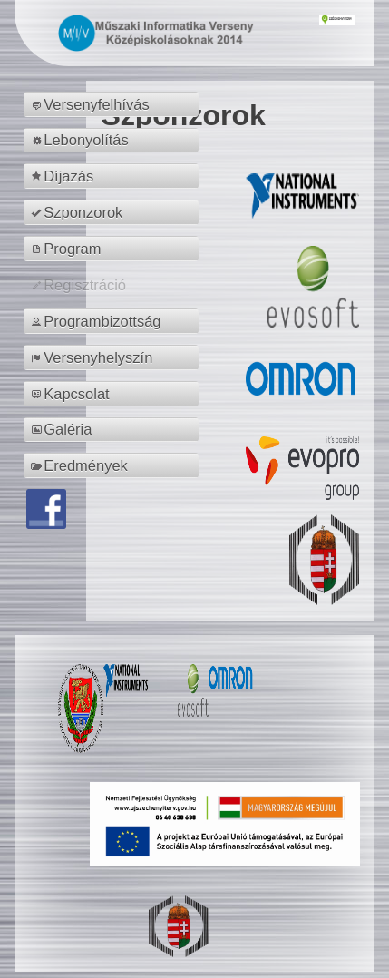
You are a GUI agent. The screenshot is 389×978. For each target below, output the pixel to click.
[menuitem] (114, 104)
